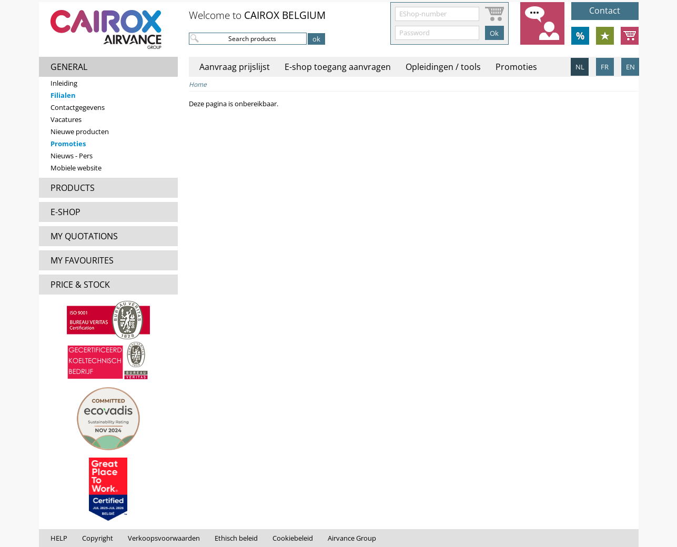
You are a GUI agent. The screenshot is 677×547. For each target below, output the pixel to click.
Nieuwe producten (79, 131)
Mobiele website (76, 168)
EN (630, 67)
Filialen (63, 95)
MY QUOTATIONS (84, 236)
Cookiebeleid (292, 538)
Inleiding (63, 83)
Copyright (97, 538)
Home (198, 84)
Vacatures (66, 119)
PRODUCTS (72, 188)
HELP (58, 538)
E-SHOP (65, 212)
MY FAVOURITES (82, 260)
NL (579, 67)
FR (605, 67)
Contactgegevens (77, 107)
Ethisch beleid (236, 538)
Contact (604, 10)
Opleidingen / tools (443, 67)
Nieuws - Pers (71, 155)
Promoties (68, 143)
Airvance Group (352, 538)
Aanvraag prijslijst (234, 67)
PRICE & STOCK (80, 284)
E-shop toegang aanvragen (338, 67)
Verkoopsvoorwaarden (164, 538)
